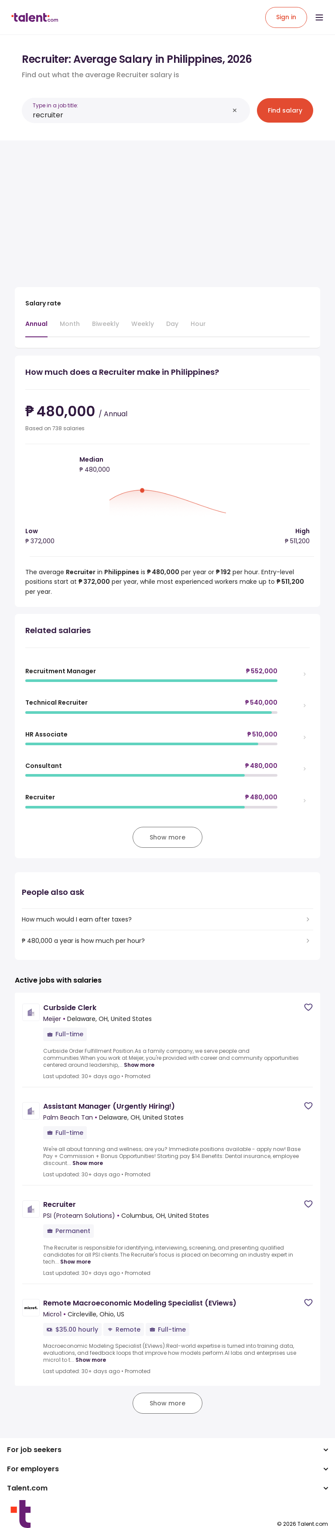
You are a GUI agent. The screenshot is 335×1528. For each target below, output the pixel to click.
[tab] (36, 328)
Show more (139, 1065)
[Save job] (308, 1007)
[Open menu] (319, 17)
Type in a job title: (55, 105)
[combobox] (131, 115)
